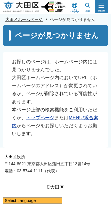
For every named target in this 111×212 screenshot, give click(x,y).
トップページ (40, 117)
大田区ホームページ (24, 19)
